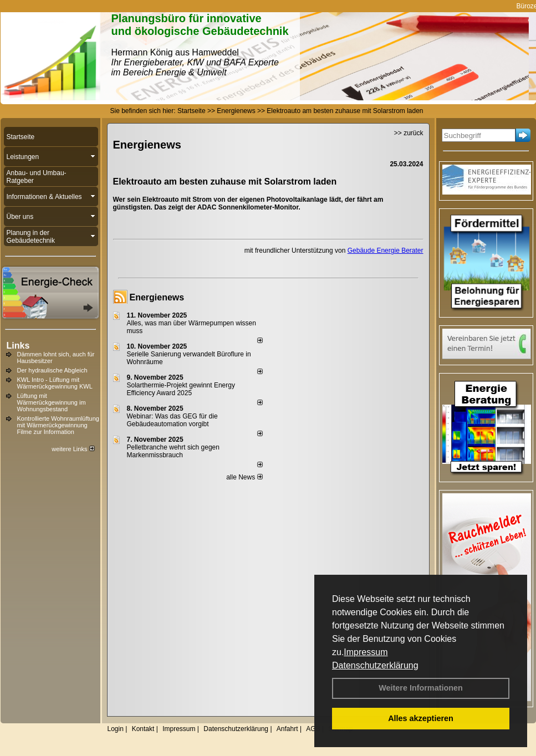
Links (18, 345)
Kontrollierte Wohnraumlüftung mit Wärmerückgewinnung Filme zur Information (58, 425)
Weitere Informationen (421, 687)
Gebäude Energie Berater (385, 250)
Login (116, 729)
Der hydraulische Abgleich (52, 370)
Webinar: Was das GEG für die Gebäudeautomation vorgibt (172, 420)
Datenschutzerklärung (375, 665)
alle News (244, 477)
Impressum (365, 652)
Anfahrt (287, 729)
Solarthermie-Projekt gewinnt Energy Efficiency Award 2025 (181, 389)
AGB (313, 729)
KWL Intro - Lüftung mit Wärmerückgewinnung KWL (55, 383)
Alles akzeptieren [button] (420, 718)
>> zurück (408, 133)
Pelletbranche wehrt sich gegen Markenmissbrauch (173, 451)
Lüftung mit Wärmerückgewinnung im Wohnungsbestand (51, 402)
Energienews (157, 297)
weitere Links (73, 449)
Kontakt (143, 729)
